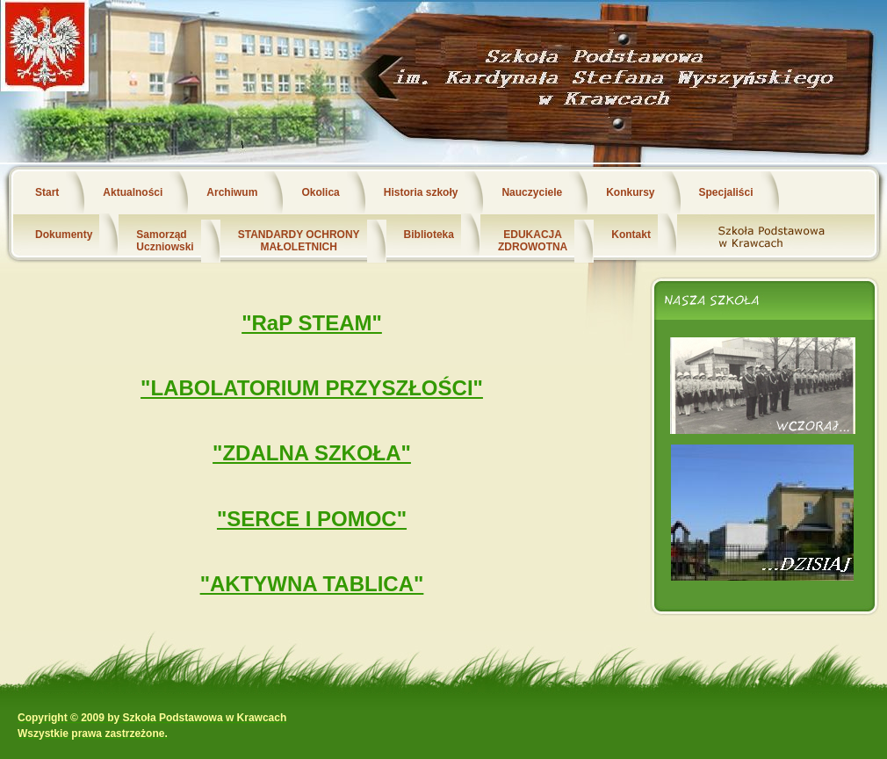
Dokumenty (63, 234)
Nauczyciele (531, 192)
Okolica (320, 192)
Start (47, 192)
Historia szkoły (421, 192)
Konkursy (630, 192)
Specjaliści (726, 192)
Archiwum (231, 192)
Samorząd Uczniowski (164, 240)
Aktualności (132, 192)
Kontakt (631, 234)
